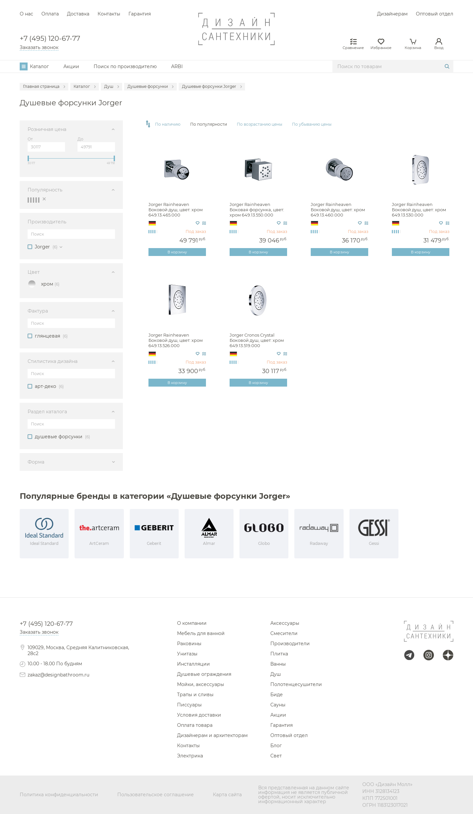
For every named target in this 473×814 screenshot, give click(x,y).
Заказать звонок (39, 47)
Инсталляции (193, 664)
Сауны (277, 705)
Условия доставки (199, 715)
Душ (275, 674)
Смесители (284, 633)
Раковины (189, 644)
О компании (192, 623)
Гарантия (139, 14)
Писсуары (189, 705)
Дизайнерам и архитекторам (212, 735)
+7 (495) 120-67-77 (50, 38)
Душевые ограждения (204, 674)
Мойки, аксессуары (200, 684)
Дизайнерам (392, 14)
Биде (276, 695)
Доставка (78, 14)
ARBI (177, 66)
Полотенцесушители (296, 684)
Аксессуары (284, 623)
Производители (290, 644)
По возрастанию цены (259, 124)
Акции (71, 66)
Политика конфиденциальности (59, 795)
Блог (276, 746)
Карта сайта (227, 795)
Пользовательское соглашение (155, 795)
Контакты (109, 14)
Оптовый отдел (434, 14)
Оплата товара (195, 725)
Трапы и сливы (195, 695)
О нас (26, 14)
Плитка (279, 654)
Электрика (190, 756)
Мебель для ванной (201, 633)
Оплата (50, 14)
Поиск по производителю (125, 66)
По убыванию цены (311, 124)
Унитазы (187, 654)
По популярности (208, 124)
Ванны (278, 664)
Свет (276, 756)
